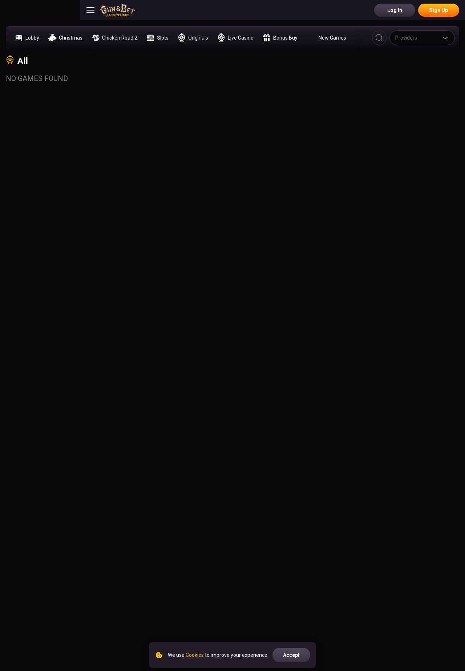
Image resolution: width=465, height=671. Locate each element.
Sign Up (438, 10)
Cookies (195, 655)
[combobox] (422, 37)
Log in (394, 10)
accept (291, 655)
